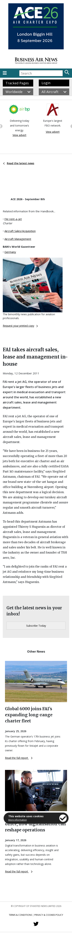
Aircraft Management (17, 239)
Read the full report (18, 758)
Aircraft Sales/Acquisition (20, 231)
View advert (19, 135)
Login (46, 83)
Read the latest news (18, 163)
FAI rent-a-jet (13, 219)
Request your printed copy (20, 325)
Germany (10, 252)
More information (17, 819)
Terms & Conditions (20, 914)
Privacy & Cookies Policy (48, 914)
